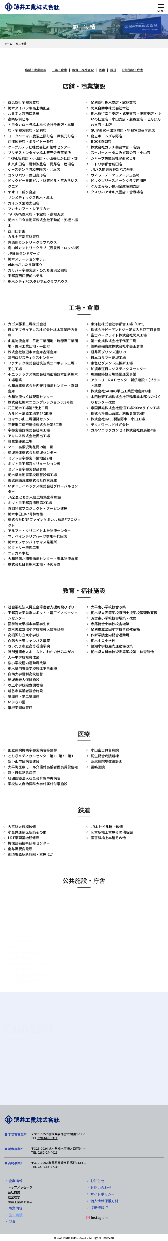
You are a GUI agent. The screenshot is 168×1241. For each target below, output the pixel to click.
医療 (102, 70)
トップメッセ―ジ (20, 1187)
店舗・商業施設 (35, 70)
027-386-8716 (47, 1166)
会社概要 (14, 1192)
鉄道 (113, 70)
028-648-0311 (47, 1138)
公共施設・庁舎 (132, 70)
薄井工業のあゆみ (20, 1202)
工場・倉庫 (59, 70)
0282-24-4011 (47, 1152)
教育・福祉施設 (83, 70)
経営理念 (14, 1197)
